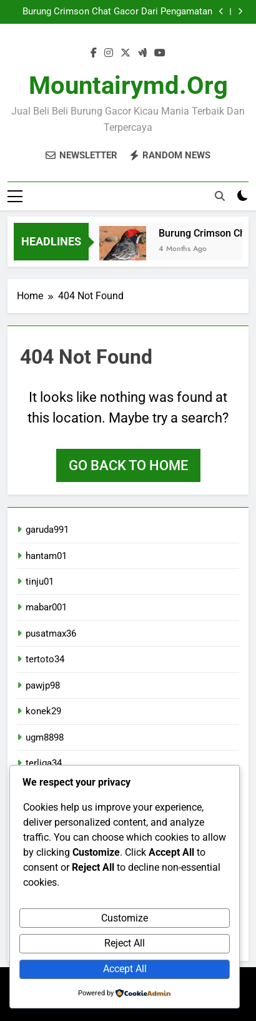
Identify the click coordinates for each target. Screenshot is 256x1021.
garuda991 (47, 529)
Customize (124, 918)
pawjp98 (43, 685)
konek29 (43, 711)
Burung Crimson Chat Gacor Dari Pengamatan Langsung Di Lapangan (117, 12)
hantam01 (46, 556)
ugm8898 (45, 737)
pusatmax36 (51, 633)
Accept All (125, 969)
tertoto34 (45, 659)
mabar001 (46, 607)
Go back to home (128, 465)
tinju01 (40, 581)
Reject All (124, 943)
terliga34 (44, 763)
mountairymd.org (128, 85)
